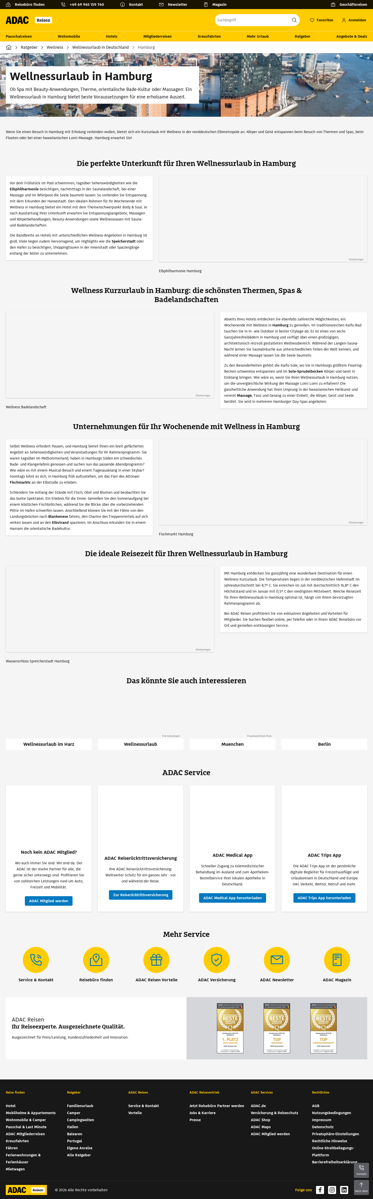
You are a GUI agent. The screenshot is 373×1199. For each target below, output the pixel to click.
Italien (72, 1127)
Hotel (11, 1106)
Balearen (74, 1134)
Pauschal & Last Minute (26, 1127)
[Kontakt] (133, 5)
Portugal (74, 1141)
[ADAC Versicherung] (216, 965)
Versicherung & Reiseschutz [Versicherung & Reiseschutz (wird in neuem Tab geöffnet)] (274, 1113)
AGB (315, 1106)
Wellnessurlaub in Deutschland (100, 47)
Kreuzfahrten (209, 36)
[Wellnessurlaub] (140, 721)
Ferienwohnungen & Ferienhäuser (23, 1158)
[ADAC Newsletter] (277, 965)
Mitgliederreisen (157, 36)
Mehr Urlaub (258, 36)
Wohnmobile (69, 36)
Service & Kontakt (143, 1106)
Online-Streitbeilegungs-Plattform (333, 1151)
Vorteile (135, 1113)
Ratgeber (302, 36)
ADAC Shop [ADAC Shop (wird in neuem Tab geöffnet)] (260, 1120)
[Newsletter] (175, 5)
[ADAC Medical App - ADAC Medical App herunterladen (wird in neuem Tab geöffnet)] (232, 898)
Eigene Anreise (79, 1148)
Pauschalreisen (19, 36)
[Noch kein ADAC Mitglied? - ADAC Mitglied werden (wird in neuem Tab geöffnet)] (49, 901)
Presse (195, 1120)
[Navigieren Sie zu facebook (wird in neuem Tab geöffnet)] (320, 1190)
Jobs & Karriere (203, 1113)
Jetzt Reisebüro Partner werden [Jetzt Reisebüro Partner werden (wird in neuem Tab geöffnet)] (217, 1106)
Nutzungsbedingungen (331, 1113)
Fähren (12, 1148)
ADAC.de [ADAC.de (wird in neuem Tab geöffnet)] (258, 1106)
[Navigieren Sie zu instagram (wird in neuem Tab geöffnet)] (332, 1190)
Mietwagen (15, 1169)
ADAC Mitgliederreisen (25, 1134)
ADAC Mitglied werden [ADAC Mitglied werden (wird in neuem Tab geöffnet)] (270, 1134)
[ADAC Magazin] (337, 965)
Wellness (55, 47)
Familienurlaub (80, 1106)
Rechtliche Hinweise (329, 1141)
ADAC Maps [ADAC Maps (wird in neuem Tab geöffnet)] (261, 1127)
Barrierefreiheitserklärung (334, 1162)
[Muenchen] (232, 721)
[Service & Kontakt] (36, 965)
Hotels (111, 36)
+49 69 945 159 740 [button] (87, 4)
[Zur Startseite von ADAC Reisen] (30, 20)
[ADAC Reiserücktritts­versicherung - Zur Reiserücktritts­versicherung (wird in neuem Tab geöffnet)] (140, 895)
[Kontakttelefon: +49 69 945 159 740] (84, 5)
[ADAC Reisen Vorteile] (156, 965)
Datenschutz (323, 1127)
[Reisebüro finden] (27, 5)
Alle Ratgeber (79, 1155)
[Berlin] (324, 721)
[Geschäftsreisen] (349, 5)
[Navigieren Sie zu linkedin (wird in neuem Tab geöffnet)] (344, 1190)
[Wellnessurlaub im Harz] (49, 721)
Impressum (321, 1120)
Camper (73, 1113)
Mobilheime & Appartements (31, 1113)
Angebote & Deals (351, 36)
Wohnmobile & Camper (26, 1120)
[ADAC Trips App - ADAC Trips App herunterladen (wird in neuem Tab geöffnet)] (324, 898)
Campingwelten (80, 1120)
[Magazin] (217, 5)
